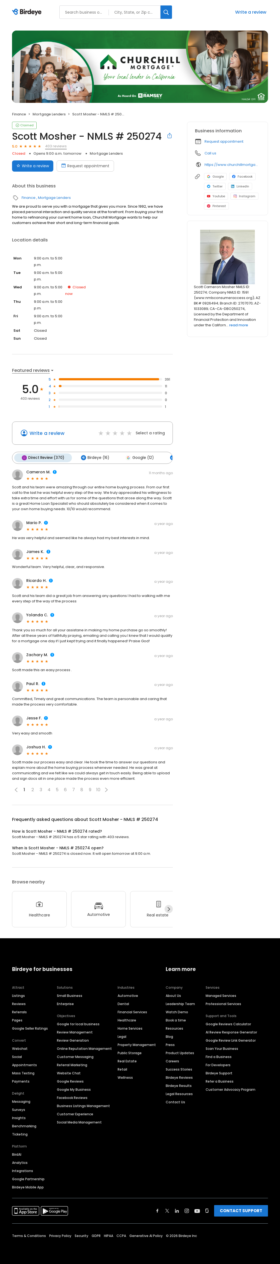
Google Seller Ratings (30, 1028)
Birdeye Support (219, 1072)
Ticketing (20, 1133)
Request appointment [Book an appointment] (85, 166)
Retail (122, 1068)
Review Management (75, 1031)
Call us (210, 153)
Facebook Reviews (72, 1097)
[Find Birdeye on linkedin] (177, 1210)
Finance (19, 114)
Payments (21, 1080)
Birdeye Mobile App (28, 1186)
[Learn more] (227, 257)
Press (170, 1044)
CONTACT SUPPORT (241, 1210)
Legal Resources (179, 1093)
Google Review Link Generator (231, 1040)
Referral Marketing (72, 1064)
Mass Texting (23, 1072)
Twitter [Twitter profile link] (215, 186)
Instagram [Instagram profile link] (244, 196)
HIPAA (108, 1235)
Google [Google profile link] (215, 176)
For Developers (218, 1064)
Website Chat (69, 1072)
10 (98, 789)
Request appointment (224, 141)
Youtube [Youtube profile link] (216, 196)
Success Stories (179, 1068)
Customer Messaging (75, 1056)
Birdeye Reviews (179, 1077)
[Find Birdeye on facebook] (157, 1210)
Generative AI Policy (146, 1235)
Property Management (137, 1044)
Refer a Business (220, 1080)
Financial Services (132, 1011)
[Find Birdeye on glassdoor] (207, 1210)
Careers (172, 1060)
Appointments (24, 1064)
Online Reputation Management (84, 1048)
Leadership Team (180, 1003)
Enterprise (65, 1003)
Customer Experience (75, 1113)
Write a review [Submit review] (32, 166)
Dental (123, 1003)
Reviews (19, 1003)
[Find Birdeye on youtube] (197, 1210)
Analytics (20, 1162)
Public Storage (130, 1052)
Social (17, 1056)
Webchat (20, 1048)
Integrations (22, 1170)
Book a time (176, 1019)
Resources (174, 1028)
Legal (122, 1036)
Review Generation (73, 1040)
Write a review (250, 12)
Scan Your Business (222, 1048)
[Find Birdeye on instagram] (187, 1210)
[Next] (169, 909)
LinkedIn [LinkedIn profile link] (240, 186)
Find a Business (219, 1056)
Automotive (128, 995)
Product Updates (180, 1052)
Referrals (19, 1011)
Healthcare (127, 1019)
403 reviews (56, 146)
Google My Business (74, 1089)
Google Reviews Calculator (228, 1023)
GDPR (96, 1235)
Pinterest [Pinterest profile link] (216, 206)
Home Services (130, 1028)
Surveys (18, 1109)
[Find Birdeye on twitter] (167, 1210)
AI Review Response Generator (231, 1031)
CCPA (121, 1235)
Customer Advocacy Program (230, 1089)
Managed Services (221, 995)
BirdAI (16, 1154)
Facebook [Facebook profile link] (242, 176)
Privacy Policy (60, 1235)
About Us (173, 995)
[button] (106, 789)
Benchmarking (24, 1125)
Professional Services (223, 1003)
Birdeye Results (179, 1085)
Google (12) (138, 457)
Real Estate (127, 1060)
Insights (19, 1117)
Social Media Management (79, 1121)
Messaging (21, 1101)
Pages (17, 1019)
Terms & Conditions (29, 1235)
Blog (169, 1036)
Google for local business (78, 1023)
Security (81, 1235)
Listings (18, 995)
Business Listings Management (83, 1105)
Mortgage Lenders (49, 114)
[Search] (166, 12)
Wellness (125, 1077)
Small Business (69, 995)
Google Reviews (70, 1080)
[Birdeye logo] (27, 12)
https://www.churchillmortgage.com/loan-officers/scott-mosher (232, 164)
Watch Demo (177, 1011)
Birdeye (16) (94, 457)
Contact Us (175, 1101)
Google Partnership (28, 1178)
